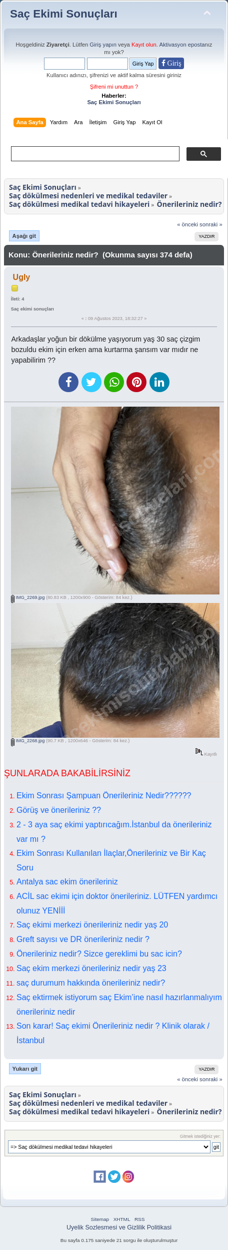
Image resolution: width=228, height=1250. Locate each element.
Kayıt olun (144, 45)
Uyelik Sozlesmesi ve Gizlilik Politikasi (119, 1227)
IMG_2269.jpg (27, 597)
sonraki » (211, 224)
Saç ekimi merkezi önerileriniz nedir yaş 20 (92, 924)
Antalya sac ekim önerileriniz (67, 881)
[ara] (94, 153)
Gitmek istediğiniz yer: (200, 1136)
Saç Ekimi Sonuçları (64, 14)
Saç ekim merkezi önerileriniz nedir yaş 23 (91, 968)
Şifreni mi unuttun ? (114, 87)
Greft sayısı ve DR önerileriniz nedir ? (83, 939)
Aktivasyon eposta (181, 45)
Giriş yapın (103, 45)
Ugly (21, 277)
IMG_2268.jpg (27, 740)
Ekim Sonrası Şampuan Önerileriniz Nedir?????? (104, 795)
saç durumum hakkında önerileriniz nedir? (90, 983)
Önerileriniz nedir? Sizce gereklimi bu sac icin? (99, 954)
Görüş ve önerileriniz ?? (58, 810)
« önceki (187, 224)
